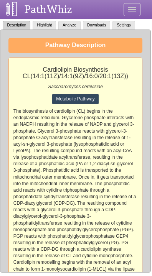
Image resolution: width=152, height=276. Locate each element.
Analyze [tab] (69, 25)
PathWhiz (48, 9)
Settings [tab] (124, 25)
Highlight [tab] (44, 25)
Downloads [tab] (96, 25)
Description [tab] (16, 25)
